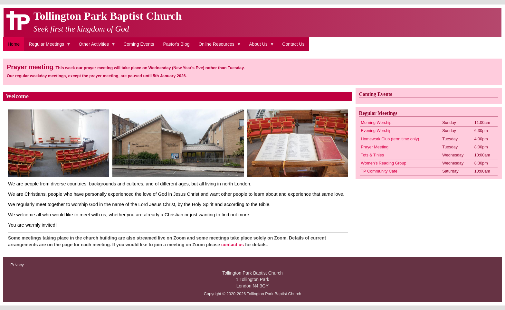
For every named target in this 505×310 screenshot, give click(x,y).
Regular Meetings (47, 46)
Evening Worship (376, 130)
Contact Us (293, 44)
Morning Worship (376, 122)
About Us (259, 46)
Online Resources (217, 46)
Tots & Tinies (372, 155)
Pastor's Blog (176, 44)
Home (14, 44)
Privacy (17, 265)
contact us (232, 244)
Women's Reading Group (383, 163)
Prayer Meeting (374, 147)
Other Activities (95, 46)
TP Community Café (379, 171)
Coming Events (138, 44)
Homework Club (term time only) (390, 139)
